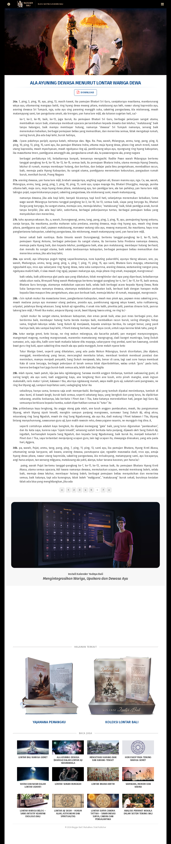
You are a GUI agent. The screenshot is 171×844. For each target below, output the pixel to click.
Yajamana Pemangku (49, 722)
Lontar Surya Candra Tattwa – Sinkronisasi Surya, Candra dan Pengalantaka (103, 814)
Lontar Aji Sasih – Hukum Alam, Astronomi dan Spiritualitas (68, 813)
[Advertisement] (85, 612)
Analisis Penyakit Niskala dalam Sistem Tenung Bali (138, 812)
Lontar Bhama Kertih (103, 784)
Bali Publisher (100, 827)
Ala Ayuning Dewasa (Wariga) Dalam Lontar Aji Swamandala (68, 760)
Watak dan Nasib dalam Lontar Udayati (33, 785)
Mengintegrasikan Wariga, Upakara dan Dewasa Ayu (85, 576)
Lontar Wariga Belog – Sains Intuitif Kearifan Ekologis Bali (33, 813)
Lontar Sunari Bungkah (68, 784)
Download (85, 92)
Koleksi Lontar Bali (121, 722)
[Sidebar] (9, 4)
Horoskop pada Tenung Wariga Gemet (138, 759)
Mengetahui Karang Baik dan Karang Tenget (103, 759)
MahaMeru (88, 827)
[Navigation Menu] (162, 4)
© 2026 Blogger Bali (73, 827)
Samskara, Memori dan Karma (138, 785)
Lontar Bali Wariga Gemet (33, 757)
